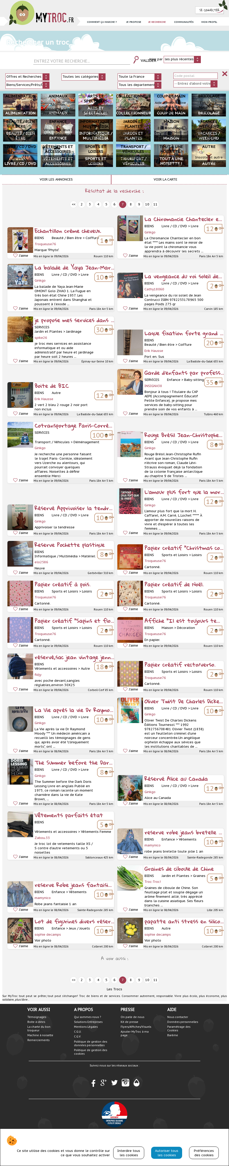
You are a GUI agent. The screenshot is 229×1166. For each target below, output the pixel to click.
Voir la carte (165, 179)
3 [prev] (90, 204)
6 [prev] (114, 204)
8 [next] (131, 204)
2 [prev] (82, 204)
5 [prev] (106, 204)
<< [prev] (73, 204)
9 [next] (139, 204)
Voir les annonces (56, 179)
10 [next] (147, 204)
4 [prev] (98, 204)
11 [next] (155, 204)
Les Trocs (114, 989)
